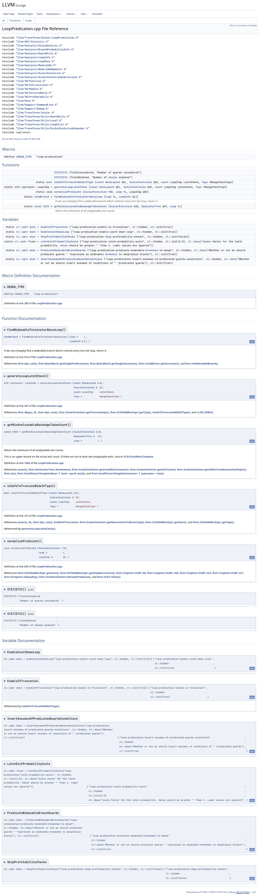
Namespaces (54, 14)
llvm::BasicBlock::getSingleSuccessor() (113, 363)
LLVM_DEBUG (205, 412)
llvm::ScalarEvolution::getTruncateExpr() (84, 412)
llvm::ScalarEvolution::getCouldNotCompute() (100, 469)
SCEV (46, 206)
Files (85, 14)
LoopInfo (125, 196)
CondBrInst (41, 196)
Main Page (9, 14)
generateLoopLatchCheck (70, 187)
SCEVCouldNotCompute (138, 456)
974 (26, 357)
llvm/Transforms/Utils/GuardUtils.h (42, 116)
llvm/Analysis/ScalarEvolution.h (40, 73)
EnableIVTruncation (54, 227)
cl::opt (21, 227)
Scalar (28, 20)
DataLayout (112, 182)
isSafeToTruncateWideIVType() (171, 412)
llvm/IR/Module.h (29, 89)
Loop (119, 191)
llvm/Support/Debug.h (32, 108)
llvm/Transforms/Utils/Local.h (39, 120)
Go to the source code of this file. (21, 139)
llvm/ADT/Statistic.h (32, 41)
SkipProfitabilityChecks (58, 236)
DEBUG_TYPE (24, 156)
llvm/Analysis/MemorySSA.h (36, 65)
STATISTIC (61, 172)
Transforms (15, 20)
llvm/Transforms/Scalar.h (35, 112)
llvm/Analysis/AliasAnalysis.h (39, 45)
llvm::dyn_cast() (27, 363)
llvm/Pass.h (25, 101)
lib (3, 20)
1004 (27, 463)
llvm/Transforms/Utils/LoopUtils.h (42, 124)
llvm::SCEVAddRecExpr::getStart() (166, 522)
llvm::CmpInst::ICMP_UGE (163, 573)
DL (124, 182)
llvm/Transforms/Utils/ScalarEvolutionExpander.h (52, 128)
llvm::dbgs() (25, 412)
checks (112, 177)
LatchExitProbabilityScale (59, 241)
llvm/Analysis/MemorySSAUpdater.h (41, 69)
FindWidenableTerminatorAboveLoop (78, 196)
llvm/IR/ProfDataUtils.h (34, 97)
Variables (253, 25)
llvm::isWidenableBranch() (201, 363)
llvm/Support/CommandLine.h (36, 104)
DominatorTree (151, 206)
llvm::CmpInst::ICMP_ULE (195, 573)
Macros (233, 25)
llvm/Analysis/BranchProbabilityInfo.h (45, 49)
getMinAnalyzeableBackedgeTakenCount (80, 206)
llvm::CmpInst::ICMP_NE (131, 573)
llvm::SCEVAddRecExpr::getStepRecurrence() (87, 573)
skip (108, 236)
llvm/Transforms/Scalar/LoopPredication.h (47, 37)
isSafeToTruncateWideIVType (73, 182)
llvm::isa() (10, 473)
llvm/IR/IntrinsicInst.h (34, 85)
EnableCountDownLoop (55, 231)
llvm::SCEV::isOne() (108, 577)
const (100, 182)
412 (26, 515)
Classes (71, 14)
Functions (242, 25)
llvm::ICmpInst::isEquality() (21, 577)
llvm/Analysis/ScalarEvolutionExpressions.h (48, 77)
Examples (97, 14)
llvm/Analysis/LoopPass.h (35, 61)
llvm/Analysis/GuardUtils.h (36, 53)
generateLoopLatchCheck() (38, 528)
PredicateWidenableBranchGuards (63, 250)
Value (64, 245)
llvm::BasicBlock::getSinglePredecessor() (64, 363)
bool (49, 182)
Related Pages (25, 14)
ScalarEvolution (140, 182)
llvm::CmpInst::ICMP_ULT (227, 573)
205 (26, 303)
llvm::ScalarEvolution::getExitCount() (153, 469)
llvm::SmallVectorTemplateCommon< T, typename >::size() (128, 473)
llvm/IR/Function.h (30, 81)
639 (26, 566)
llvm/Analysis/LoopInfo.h (35, 57)
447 (26, 406)
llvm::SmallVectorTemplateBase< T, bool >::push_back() (51, 473)
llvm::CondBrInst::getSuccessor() (158, 363)
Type (205, 182)
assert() (22, 469)
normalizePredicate (67, 191)
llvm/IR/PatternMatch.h (33, 93)
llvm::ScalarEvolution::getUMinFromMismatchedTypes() (211, 469)
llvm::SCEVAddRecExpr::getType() (130, 412)
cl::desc (194, 241)
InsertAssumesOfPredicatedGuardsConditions (71, 259)
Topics (39, 14)
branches (152, 250)
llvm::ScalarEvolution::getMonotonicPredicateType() (112, 522)
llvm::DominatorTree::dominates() (49, 469)
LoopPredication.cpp (49, 303)
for (225, 241)
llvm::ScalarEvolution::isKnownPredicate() (65, 577)
